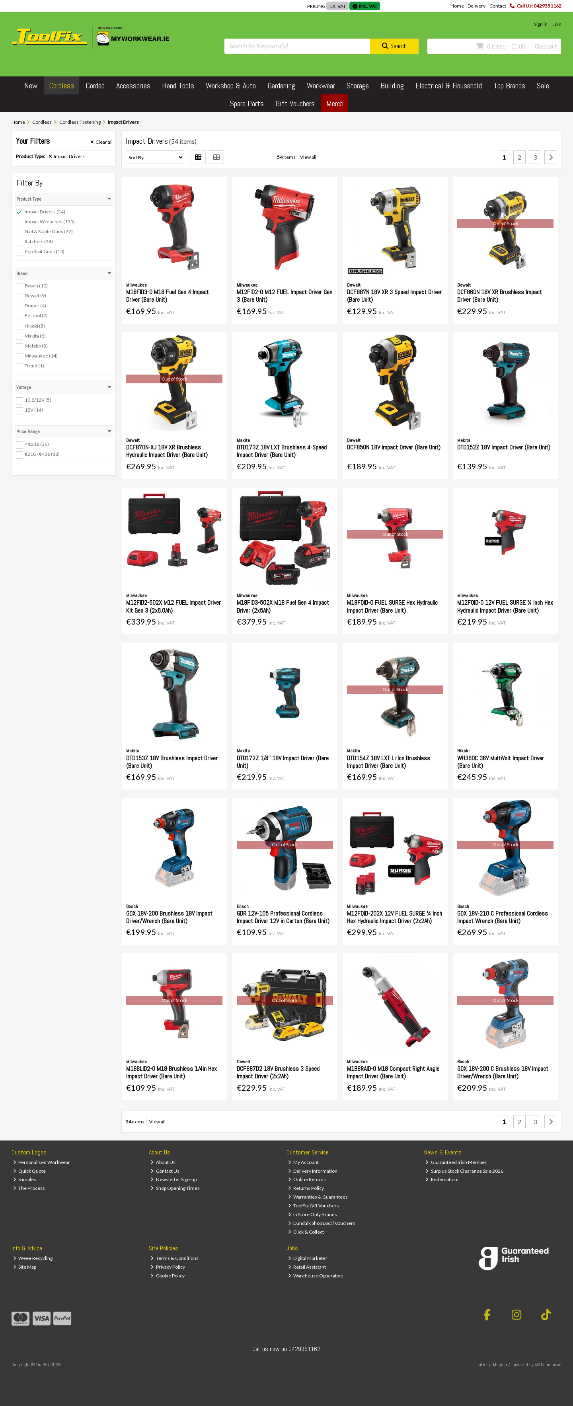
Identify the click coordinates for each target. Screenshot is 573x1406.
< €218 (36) (37, 444)
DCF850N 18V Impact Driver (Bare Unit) (393, 447)
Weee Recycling (33, 1258)
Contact (497, 6)
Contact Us (164, 1171)
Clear (101, 142)
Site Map (25, 1267)
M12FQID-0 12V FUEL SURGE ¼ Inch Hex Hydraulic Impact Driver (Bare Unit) (505, 606)
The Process (29, 1188)
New (30, 85)
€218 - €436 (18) (42, 454)
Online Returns (307, 1179)
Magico (500, 1364)
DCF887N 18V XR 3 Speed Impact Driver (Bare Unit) (394, 296)
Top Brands (509, 85)
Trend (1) (34, 366)
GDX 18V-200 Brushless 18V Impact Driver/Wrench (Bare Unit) (169, 917)
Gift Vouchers (295, 103)
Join (557, 24)
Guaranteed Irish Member (456, 1162)
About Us (162, 1162)
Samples (25, 1179)
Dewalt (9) (35, 296)
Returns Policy (306, 1188)
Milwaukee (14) (41, 356)
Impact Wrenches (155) (50, 222)
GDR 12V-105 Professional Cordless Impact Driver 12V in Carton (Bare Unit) (283, 917)
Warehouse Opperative (315, 1276)
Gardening (281, 85)
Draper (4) (35, 306)
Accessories (133, 85)
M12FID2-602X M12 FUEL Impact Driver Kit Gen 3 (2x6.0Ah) (173, 606)
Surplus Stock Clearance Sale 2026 (464, 1171)
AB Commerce (548, 1364)
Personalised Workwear (41, 1162)
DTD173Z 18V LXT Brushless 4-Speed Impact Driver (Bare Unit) (282, 451)
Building (392, 85)
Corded (95, 85)
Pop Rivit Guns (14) (44, 251)
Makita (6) (35, 335)
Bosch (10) (36, 286)
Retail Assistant (307, 1267)
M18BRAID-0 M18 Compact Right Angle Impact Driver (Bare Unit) (393, 1072)
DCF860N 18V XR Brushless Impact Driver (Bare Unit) (499, 296)
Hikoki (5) (35, 325)
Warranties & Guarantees (318, 1197)
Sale (543, 85)
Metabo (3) (36, 346)
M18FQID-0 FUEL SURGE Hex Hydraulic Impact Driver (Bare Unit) (392, 606)
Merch (334, 103)
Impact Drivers (67, 156)
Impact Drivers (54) (45, 212)
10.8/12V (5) (38, 400)
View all (308, 157)
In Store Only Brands (312, 1214)
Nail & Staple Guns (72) (49, 231)
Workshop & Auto (231, 85)
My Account (303, 1162)
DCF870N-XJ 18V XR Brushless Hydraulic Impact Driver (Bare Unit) (167, 451)
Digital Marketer (308, 1258)
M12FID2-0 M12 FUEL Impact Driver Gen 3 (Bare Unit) (284, 296)
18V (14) (34, 410)
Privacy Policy (167, 1267)
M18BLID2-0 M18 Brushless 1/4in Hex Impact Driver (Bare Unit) (171, 1072)
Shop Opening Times (175, 1188)
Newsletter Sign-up (173, 1179)
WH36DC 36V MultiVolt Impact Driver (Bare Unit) (500, 762)
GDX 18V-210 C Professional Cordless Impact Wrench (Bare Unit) (502, 917)
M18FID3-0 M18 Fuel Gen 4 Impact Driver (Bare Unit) (167, 296)
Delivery (476, 6)
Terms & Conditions (174, 1258)
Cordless (61, 85)
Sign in (541, 24)
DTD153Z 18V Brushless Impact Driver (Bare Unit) (172, 762)
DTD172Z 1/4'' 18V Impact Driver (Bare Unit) (283, 762)
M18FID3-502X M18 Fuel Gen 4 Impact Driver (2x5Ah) (283, 606)
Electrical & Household (448, 85)
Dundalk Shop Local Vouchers (322, 1223)
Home (457, 6)
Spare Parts (247, 103)
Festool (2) (36, 315)
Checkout (546, 46)
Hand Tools (178, 85)
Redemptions (442, 1179)
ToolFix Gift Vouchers (313, 1206)
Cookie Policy (167, 1276)
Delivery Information (313, 1171)
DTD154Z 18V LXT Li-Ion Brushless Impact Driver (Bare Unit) (388, 762)
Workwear (321, 85)
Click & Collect (306, 1232)
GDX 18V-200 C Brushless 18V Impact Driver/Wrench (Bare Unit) (502, 1072)
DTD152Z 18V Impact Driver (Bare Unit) (503, 447)
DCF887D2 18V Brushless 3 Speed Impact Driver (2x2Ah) (278, 1072)
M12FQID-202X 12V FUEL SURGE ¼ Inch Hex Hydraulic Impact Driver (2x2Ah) (394, 917)
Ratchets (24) (39, 241)
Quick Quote (29, 1171)
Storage (358, 85)
